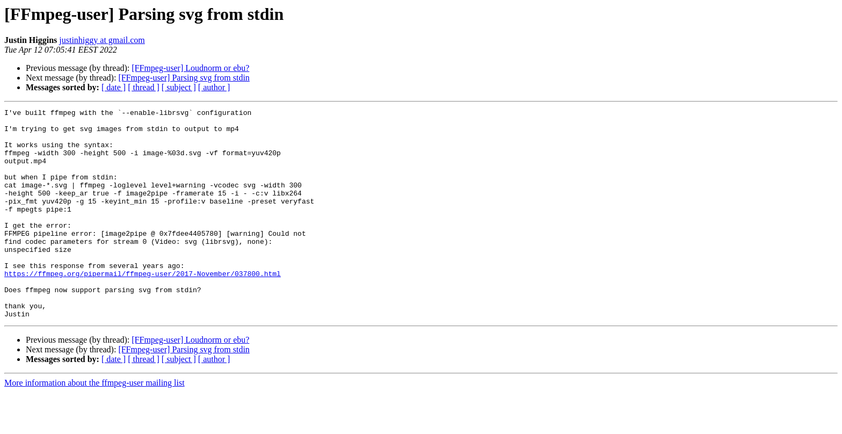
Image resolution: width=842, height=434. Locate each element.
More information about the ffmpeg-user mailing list (94, 424)
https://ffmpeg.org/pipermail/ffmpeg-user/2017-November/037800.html (142, 307)
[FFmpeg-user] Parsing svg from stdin (183, 77)
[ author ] (214, 87)
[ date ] (113, 87)
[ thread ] (143, 87)
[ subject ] (179, 87)
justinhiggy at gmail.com (102, 40)
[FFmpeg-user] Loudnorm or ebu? (190, 68)
